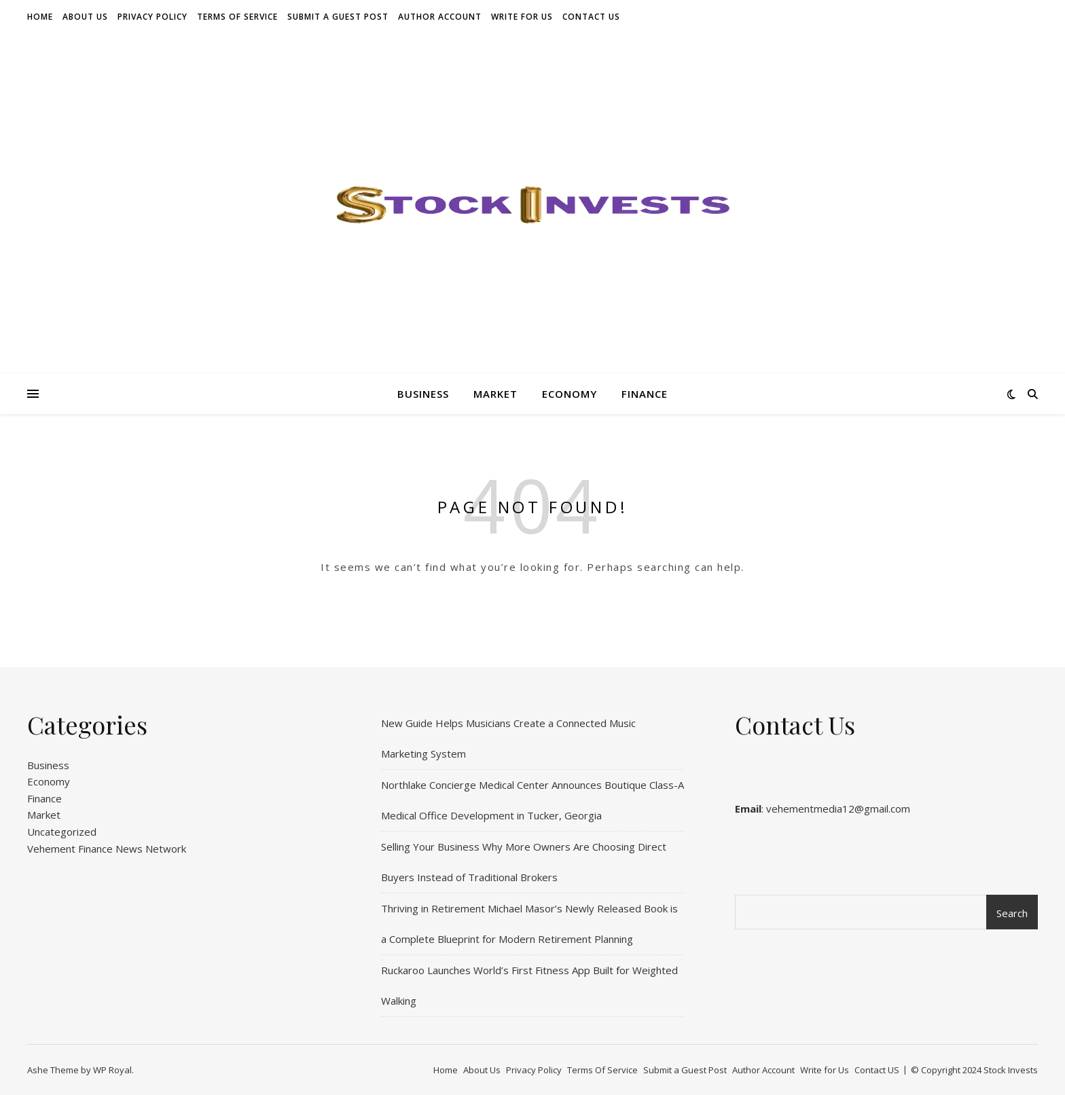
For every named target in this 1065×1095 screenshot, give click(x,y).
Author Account (440, 16)
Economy (569, 394)
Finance (644, 394)
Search (1012, 913)
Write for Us (522, 16)
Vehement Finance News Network (106, 848)
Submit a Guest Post (338, 16)
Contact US (591, 16)
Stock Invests (1010, 1070)
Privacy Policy (152, 16)
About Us (85, 16)
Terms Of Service (237, 16)
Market (495, 394)
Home (40, 16)
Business (423, 394)
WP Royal (112, 1070)
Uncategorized (61, 831)
